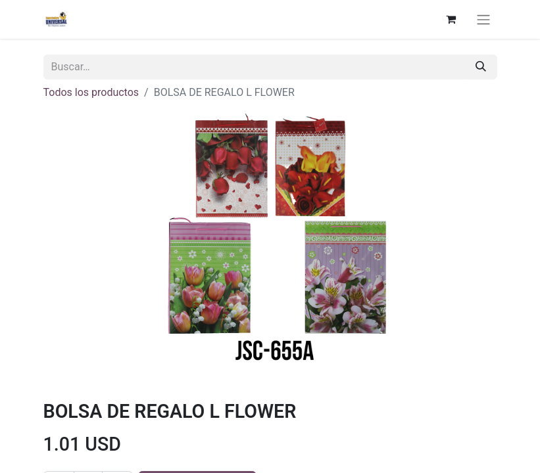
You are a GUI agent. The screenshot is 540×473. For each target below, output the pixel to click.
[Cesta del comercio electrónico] (451, 19)
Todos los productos (91, 92)
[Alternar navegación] (483, 19)
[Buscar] (480, 67)
